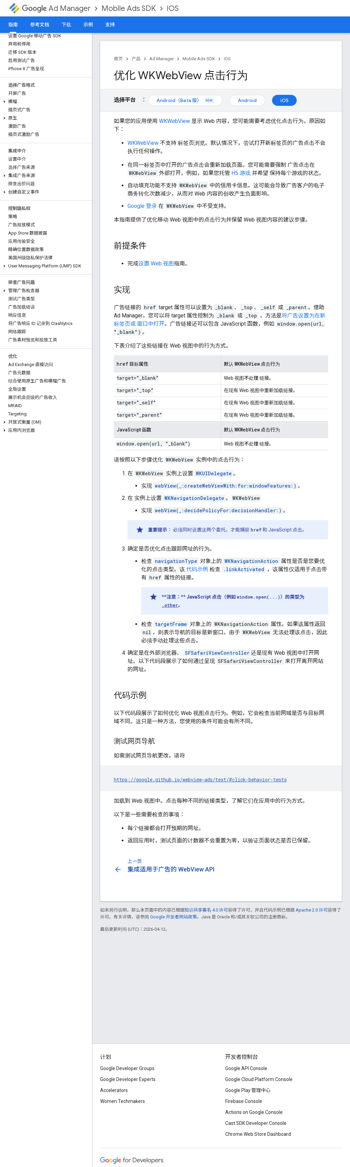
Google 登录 (142, 206)
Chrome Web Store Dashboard (258, 1134)
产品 (136, 58)
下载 (66, 25)
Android (247, 100)
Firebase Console (243, 1101)
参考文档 (39, 25)
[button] (44, 102)
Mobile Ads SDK (129, 8)
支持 (110, 25)
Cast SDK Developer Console (255, 1123)
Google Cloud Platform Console (259, 1079)
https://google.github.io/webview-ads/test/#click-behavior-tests (200, 779)
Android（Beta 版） (185, 100)
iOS (173, 8)
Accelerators (114, 1090)
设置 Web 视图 (156, 263)
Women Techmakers (122, 1101)
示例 (88, 25)
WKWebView (174, 121)
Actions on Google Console (254, 1112)
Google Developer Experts (128, 1079)
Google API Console (246, 1068)
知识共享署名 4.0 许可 (206, 910)
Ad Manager (56, 8)
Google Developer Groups (127, 1068)
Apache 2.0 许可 (312, 910)
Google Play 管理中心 (248, 1090)
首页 (118, 58)
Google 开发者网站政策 (173, 916)
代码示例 (197, 569)
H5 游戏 (241, 173)
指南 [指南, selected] (13, 25)
